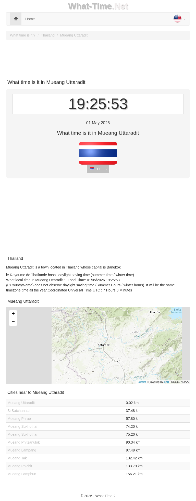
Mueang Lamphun (21, 474)
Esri (166, 381)
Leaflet (142, 381)
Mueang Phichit (19, 466)
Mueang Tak (17, 458)
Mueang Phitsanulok (23, 442)
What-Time (90, 6)
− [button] (13, 322)
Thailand (48, 35)
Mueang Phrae (19, 419)
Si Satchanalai (18, 411)
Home (30, 19)
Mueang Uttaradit (74, 35)
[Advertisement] (98, 57)
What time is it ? (22, 35)
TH (95, 169)
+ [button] (13, 314)
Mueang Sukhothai (22, 426)
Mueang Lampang (21, 450)
